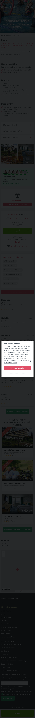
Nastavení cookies (17, 373)
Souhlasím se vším (17, 368)
